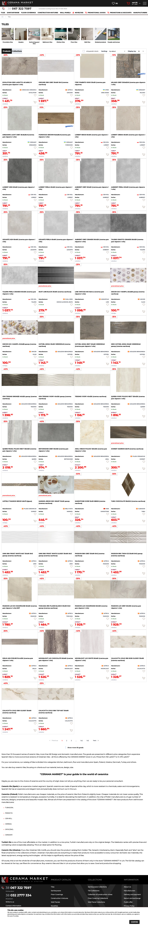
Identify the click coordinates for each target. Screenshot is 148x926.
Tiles (3, 13)
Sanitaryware (13, 13)
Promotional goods (95, 13)
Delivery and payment (132, 894)
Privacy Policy (129, 906)
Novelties (77, 13)
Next (94, 740)
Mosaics (20, 42)
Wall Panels (65, 13)
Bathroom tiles (47, 42)
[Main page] (25, 880)
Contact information (13, 906)
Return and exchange (132, 898)
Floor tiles (74, 42)
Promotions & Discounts (119, 13)
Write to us (10, 902)
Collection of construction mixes (100, 894)
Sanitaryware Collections (97, 887)
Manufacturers (140, 13)
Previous (55, 740)
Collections (17, 51)
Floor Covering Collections (98, 898)
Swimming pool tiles (34, 42)
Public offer (128, 902)
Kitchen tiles (61, 42)
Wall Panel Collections (96, 902)
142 (81, 741)
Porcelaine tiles (8, 42)
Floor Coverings (28, 13)
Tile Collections (93, 891)
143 (88, 741)
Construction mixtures (48, 13)
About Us (127, 887)
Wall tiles (87, 42)
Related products (100, 42)
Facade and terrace (114, 42)
